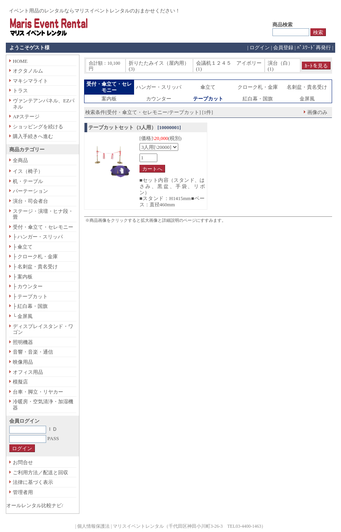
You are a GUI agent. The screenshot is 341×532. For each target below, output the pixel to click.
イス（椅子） (28, 171)
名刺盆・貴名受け (307, 87)
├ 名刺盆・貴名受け (35, 266)
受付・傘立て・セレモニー (43, 227)
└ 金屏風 (23, 316)
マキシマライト (30, 81)
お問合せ (23, 462)
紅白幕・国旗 (258, 99)
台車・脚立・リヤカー (38, 392)
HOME (20, 61)
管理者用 (23, 492)
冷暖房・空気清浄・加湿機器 (43, 405)
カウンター (158, 99)
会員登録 (283, 47)
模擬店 (20, 382)
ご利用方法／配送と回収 (40, 472)
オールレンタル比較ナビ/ (34, 505)
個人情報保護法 (93, 526)
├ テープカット (30, 296)
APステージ (26, 116)
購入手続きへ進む (33, 136)
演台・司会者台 (30, 201)
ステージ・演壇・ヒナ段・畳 (43, 214)
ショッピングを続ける (38, 127)
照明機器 (23, 342)
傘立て (207, 87)
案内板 (109, 99)
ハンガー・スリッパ (158, 87)
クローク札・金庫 (258, 87)
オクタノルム (28, 71)
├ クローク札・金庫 (35, 256)
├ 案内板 (23, 277)
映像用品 (23, 362)
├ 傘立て (23, 247)
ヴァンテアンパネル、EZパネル (43, 104)
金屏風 (307, 99)
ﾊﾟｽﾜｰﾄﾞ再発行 (314, 47)
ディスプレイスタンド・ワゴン (43, 329)
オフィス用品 (28, 372)
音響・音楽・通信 (33, 352)
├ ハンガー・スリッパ (38, 237)
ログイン (260, 47)
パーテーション (30, 191)
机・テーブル (28, 181)
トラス (20, 90)
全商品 (20, 160)
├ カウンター (28, 286)
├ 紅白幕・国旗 (30, 306)
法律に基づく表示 (33, 482)
